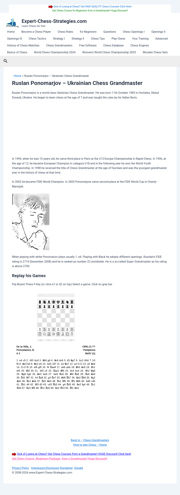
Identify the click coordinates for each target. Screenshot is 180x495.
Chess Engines (134, 45)
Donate (79, 468)
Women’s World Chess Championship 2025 (80, 52)
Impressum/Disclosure (45, 468)
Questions (104, 31)
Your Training (132, 38)
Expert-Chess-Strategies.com (54, 21)
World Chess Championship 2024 (27, 52)
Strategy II (74, 38)
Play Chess (112, 38)
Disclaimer (67, 468)
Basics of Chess (159, 45)
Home (10, 31)
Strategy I (56, 38)
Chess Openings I (127, 31)
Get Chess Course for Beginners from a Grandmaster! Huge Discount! (90, 10)
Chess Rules (62, 31)
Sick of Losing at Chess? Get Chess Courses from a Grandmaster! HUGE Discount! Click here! (75, 454)
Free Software (85, 45)
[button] (6, 61)
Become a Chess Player (34, 31)
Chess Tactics (35, 38)
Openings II (151, 31)
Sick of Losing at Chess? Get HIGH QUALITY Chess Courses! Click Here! (92, 6)
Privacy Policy (20, 468)
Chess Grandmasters (57, 45)
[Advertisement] (90, 129)
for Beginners (84, 31)
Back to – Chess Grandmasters (90, 440)
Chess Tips (92, 38)
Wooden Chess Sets (125, 52)
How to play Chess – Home (90, 444)
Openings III (14, 38)
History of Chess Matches (23, 45)
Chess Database (109, 45)
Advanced (153, 38)
